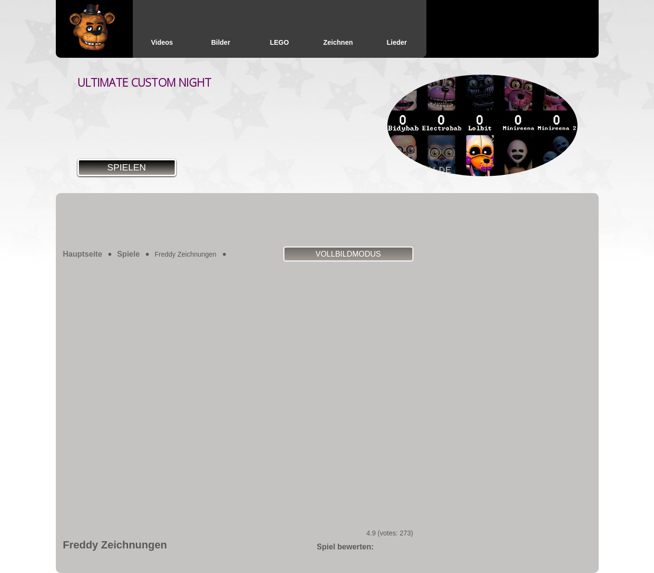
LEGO (279, 42)
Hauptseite (83, 254)
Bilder (221, 42)
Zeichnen (338, 42)
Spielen (126, 167)
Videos (162, 42)
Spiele (128, 254)
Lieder (396, 42)
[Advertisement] (327, 219)
